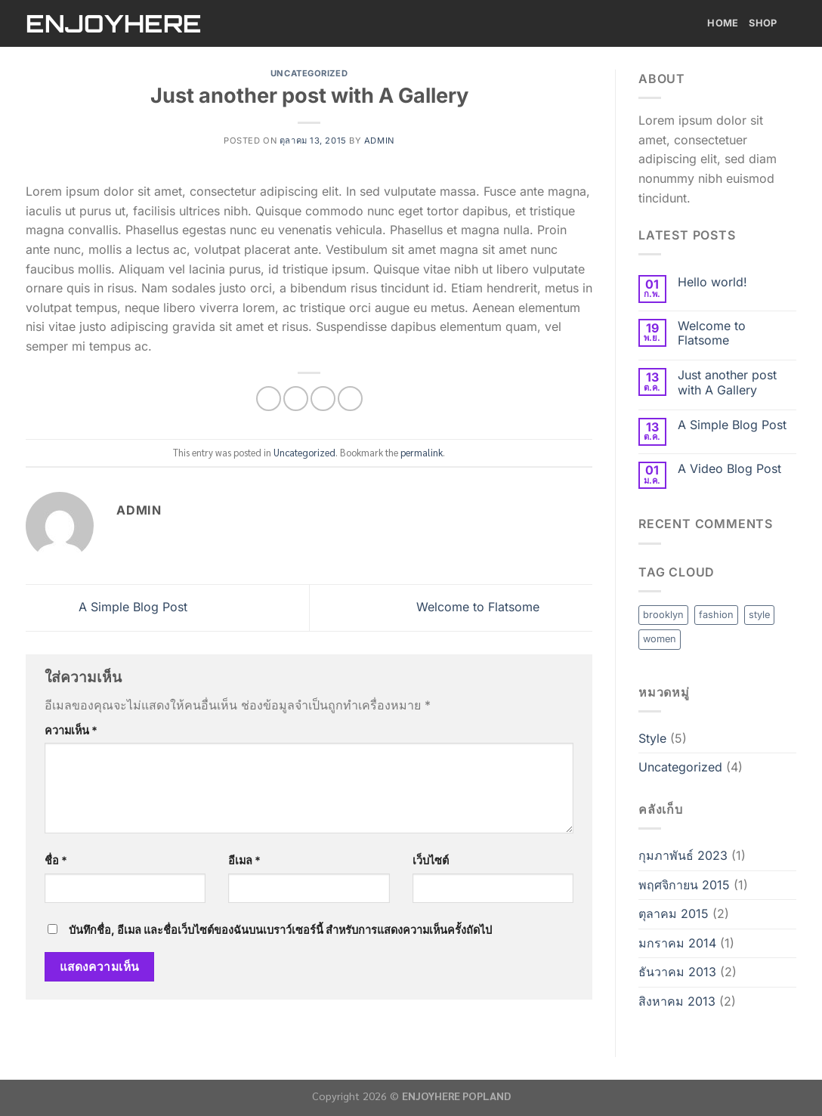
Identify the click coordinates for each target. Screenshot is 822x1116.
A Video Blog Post (729, 469)
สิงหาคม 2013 (676, 1001)
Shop (772, 23)
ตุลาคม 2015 (673, 913)
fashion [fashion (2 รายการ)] (716, 614)
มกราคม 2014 (677, 943)
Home (722, 23)
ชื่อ (56, 860)
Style (652, 738)
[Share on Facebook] (268, 398)
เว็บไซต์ (431, 860)
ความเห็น (71, 730)
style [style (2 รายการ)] (759, 614)
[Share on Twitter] (295, 398)
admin (379, 140)
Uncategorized (309, 73)
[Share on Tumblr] (350, 398)
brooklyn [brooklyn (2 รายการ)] (663, 614)
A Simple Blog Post (106, 606)
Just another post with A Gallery (727, 382)
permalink (421, 452)
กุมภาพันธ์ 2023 (683, 855)
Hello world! (712, 282)
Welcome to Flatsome (504, 606)
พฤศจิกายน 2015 (684, 884)
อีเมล (244, 860)
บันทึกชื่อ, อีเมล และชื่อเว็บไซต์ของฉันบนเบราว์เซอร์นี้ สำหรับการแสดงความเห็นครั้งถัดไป (280, 929)
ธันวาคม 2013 (677, 971)
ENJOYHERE (112, 23)
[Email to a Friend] (323, 398)
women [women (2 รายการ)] (659, 639)
